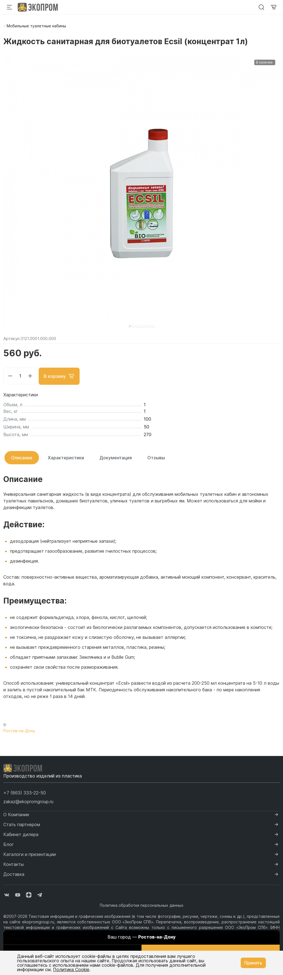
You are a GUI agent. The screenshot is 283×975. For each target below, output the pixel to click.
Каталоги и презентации (29, 854)
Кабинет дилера (20, 834)
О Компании (16, 814)
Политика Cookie (71, 969)
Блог (8, 844)
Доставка (13, 873)
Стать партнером (21, 824)
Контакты (13, 863)
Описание (21, 457)
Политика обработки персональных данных (142, 904)
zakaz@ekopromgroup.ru (28, 801)
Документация (115, 457)
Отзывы (156, 457)
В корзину (59, 376)
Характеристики (66, 457)
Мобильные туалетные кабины (36, 25)
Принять (253, 963)
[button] (130, 326)
